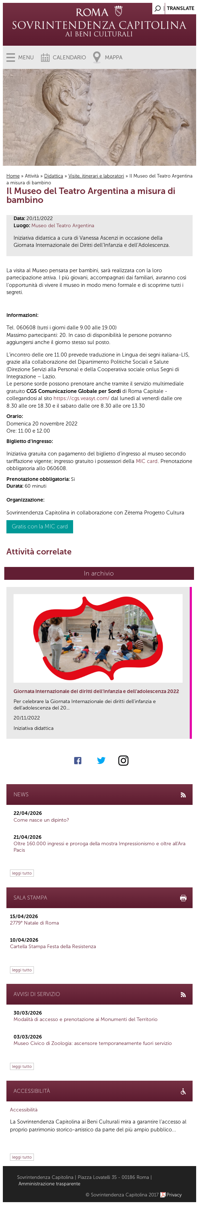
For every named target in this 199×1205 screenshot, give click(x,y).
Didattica (53, 176)
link (186, 731)
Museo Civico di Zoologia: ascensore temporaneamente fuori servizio (93, 1043)
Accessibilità (23, 1110)
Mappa (113, 57)
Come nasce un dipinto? (41, 820)
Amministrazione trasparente (49, 1183)
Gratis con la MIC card (40, 526)
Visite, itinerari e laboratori (96, 176)
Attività (32, 176)
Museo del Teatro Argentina (62, 226)
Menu (26, 57)
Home (13, 176)
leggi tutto (22, 873)
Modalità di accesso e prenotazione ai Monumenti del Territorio (86, 1019)
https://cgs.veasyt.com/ (81, 398)
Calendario (69, 57)
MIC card (147, 461)
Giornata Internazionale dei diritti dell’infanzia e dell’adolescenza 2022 (96, 691)
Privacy (174, 1194)
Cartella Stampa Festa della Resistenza (53, 946)
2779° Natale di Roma (34, 923)
